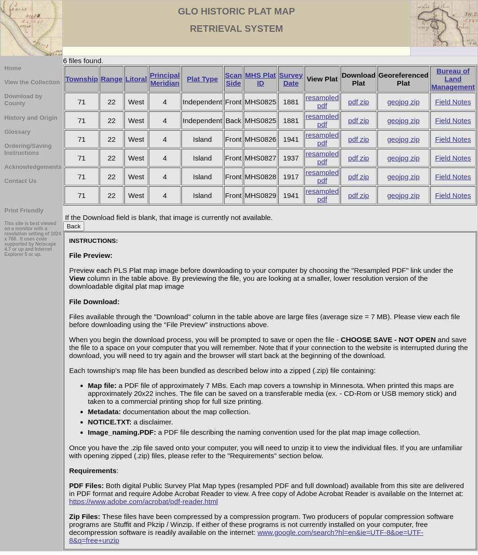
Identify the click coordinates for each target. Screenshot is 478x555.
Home (12, 68)
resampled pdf (322, 102)
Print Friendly (23, 210)
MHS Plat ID (260, 79)
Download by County (23, 100)
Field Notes (453, 102)
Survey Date (291, 79)
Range (111, 79)
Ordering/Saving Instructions (27, 149)
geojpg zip (403, 102)
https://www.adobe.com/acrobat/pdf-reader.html (143, 501)
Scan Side (233, 79)
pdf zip (358, 102)
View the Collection (32, 82)
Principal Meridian (165, 79)
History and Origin (30, 117)
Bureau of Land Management (453, 79)
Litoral (136, 79)
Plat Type (202, 79)
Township (81, 79)
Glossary (17, 131)
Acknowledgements (32, 166)
